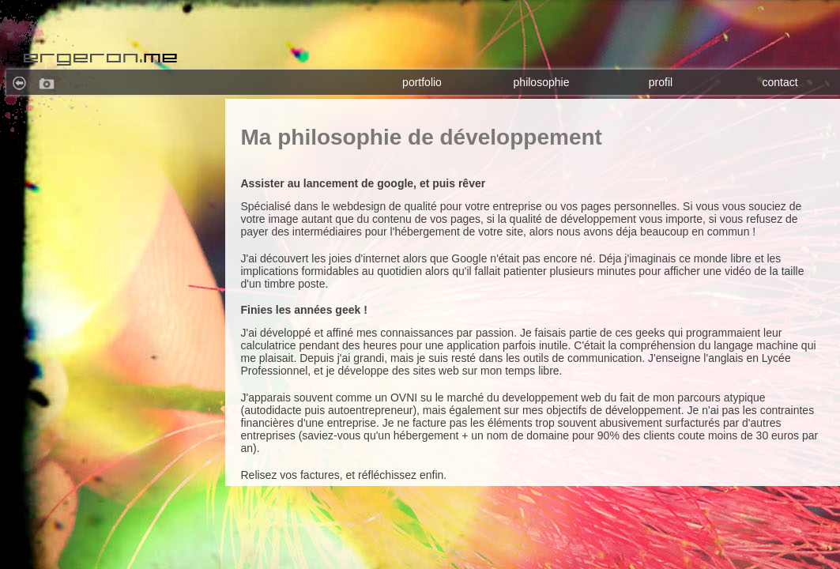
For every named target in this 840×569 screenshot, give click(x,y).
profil (660, 82)
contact (779, 82)
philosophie (542, 82)
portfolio (422, 82)
